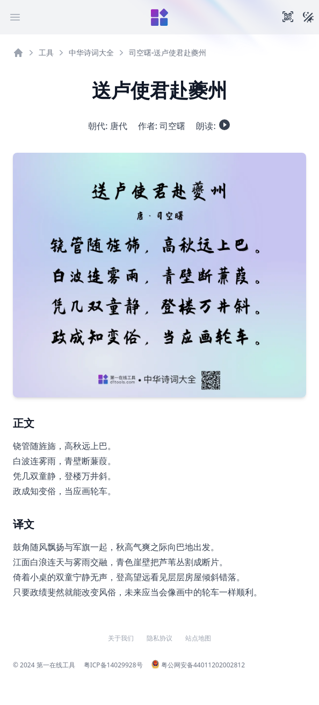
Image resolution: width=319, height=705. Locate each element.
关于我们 (121, 638)
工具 (46, 52)
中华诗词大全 (91, 52)
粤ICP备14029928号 (113, 665)
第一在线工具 (56, 665)
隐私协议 (159, 638)
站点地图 (198, 638)
